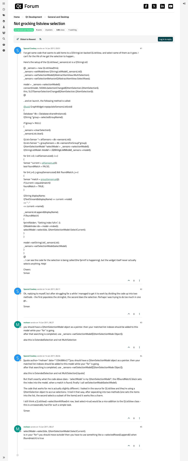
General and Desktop (24, 29)
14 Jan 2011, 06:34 (52, 355)
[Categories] (3, 3)
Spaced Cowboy (30, 48)
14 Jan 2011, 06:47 (46, 426)
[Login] (184, 3)
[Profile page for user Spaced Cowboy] (17, 50)
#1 (141, 48)
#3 (141, 322)
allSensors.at (48, 163)
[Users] (3, 27)
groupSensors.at (49, 179)
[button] (3, 457)
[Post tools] (139, 280)
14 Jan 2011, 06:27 (46, 322)
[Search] (3, 38)
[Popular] (3, 21)
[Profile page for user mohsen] (17, 324)
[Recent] (3, 9)
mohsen (27, 322)
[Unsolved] (3, 50)
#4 (141, 355)
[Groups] (3, 32)
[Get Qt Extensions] (3, 44)
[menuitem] (184, 3)
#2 (141, 289)
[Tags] (3, 15)
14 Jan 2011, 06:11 (52, 289)
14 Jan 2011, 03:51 (52, 48)
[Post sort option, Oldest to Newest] (26, 39)
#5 (141, 426)
